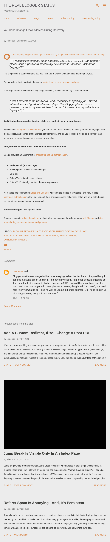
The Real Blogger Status (29, 5)
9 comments (21, 535)
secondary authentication (15, 197)
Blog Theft (44, 235)
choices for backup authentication (51, 155)
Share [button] (7, 249)
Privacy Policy (67, 18)
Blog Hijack (11, 235)
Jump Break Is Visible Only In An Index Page (42, 453)
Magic (36, 18)
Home (6, 18)
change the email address (29, 129)
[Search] (97, 5)
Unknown (18, 271)
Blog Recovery (28, 235)
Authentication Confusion (72, 231)
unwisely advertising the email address (60, 82)
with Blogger (88, 218)
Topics (50, 18)
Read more (100, 365)
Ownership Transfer (16, 240)
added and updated (39, 193)
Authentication (45, 231)
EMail (55, 235)
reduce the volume (30, 218)
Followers (21, 18)
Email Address (67, 235)
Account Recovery (24, 231)
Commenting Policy (91, 18)
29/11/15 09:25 (21, 298)
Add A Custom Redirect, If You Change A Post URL (47, 333)
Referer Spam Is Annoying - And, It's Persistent (44, 503)
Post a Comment (13, 306)
